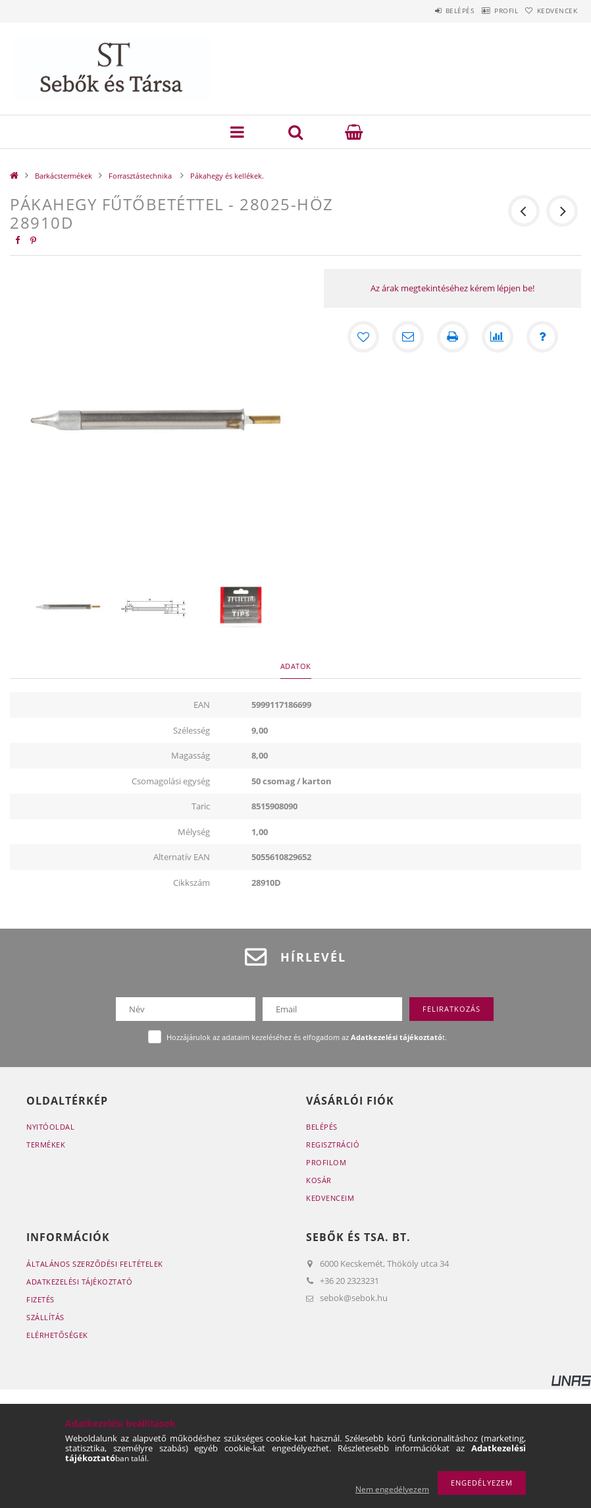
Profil (488, 10)
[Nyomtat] (453, 337)
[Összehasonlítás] (497, 337)
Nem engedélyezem (392, 1489)
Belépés (429, 10)
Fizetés (40, 1299)
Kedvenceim (330, 1198)
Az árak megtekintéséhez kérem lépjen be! (452, 288)
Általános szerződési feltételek (94, 1264)
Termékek (45, 1144)
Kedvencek (550, 10)
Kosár (319, 1180)
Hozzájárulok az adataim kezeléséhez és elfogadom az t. (307, 1037)
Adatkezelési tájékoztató (79, 1282)
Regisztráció (332, 1144)
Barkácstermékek (63, 176)
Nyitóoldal (50, 1127)
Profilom (326, 1162)
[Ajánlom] (408, 337)
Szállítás (45, 1317)
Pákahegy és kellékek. (227, 176)
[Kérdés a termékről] (542, 337)
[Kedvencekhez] (363, 337)
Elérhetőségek (57, 1335)
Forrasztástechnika (141, 176)
